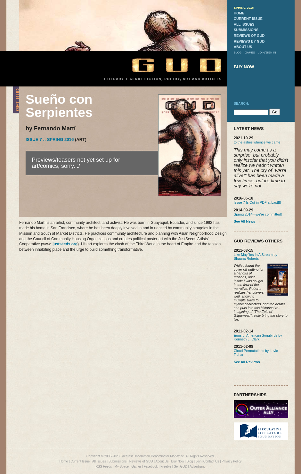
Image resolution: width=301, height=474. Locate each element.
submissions (246, 30)
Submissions (118, 461)
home (239, 13)
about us (243, 47)
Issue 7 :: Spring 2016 (50, 139)
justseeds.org (65, 244)
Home (63, 461)
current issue (248, 18)
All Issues (99, 461)
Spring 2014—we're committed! (258, 214)
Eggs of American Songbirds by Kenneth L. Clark (258, 337)
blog (237, 52)
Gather (136, 466)
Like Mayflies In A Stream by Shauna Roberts (255, 256)
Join (198, 461)
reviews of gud (249, 35)
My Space (122, 466)
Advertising (197, 466)
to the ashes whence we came (257, 142)
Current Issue (80, 461)
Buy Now (177, 461)
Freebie (165, 466)
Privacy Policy (231, 461)
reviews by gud (249, 41)
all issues (244, 24)
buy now (244, 66)
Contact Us (211, 461)
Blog (190, 461)
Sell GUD (180, 466)
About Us (161, 461)
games (250, 52)
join (261, 52)
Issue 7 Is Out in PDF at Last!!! (257, 202)
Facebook (151, 466)
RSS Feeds (103, 466)
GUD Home (171, 65)
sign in (270, 52)
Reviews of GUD (141, 461)
